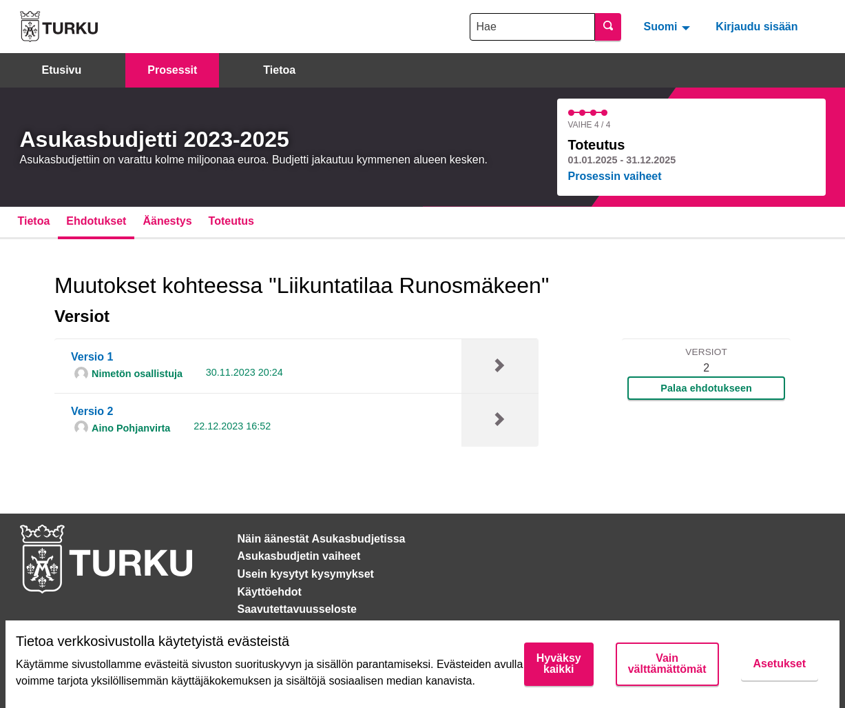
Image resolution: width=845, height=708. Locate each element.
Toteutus (231, 221)
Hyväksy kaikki (558, 663)
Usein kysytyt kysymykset (306, 574)
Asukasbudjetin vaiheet (299, 556)
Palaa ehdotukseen (706, 388)
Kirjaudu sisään (756, 26)
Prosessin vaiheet (615, 176)
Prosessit (172, 70)
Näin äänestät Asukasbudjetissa (322, 539)
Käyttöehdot (270, 592)
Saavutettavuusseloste (297, 609)
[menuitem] (668, 26)
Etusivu (62, 70)
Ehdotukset (96, 221)
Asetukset (779, 663)
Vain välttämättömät (667, 663)
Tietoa (279, 70)
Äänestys (167, 221)
